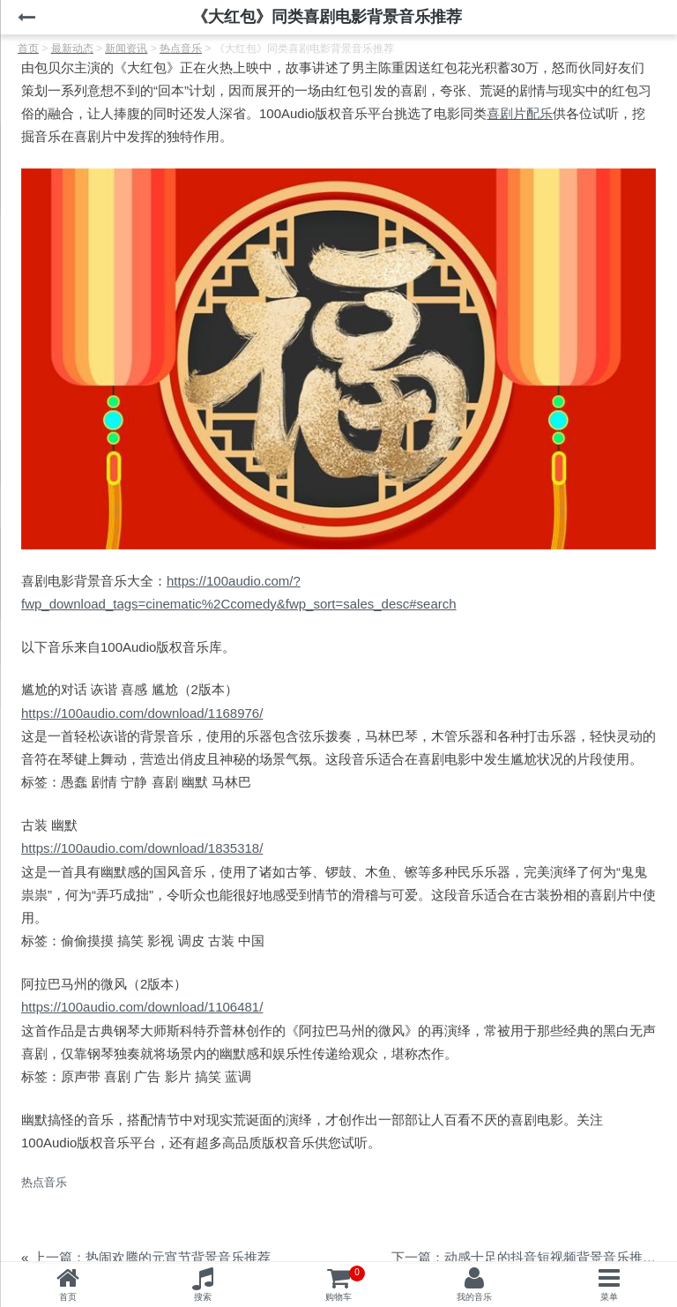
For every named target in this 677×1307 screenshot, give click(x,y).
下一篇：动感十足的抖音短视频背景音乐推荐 (523, 1257)
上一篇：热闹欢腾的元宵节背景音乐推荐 (152, 1257)
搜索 (203, 1297)
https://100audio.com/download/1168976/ (142, 713)
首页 (68, 1297)
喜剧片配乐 (520, 113)
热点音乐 (44, 1182)
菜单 (609, 1297)
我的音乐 (474, 1297)
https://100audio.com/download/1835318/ (142, 847)
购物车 (345, 1284)
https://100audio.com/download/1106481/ (142, 1006)
